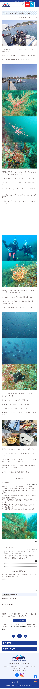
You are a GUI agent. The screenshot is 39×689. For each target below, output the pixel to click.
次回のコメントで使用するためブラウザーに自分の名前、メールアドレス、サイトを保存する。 (19, 615)
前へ (12, 637)
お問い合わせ (12, 683)
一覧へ (19, 637)
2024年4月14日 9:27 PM (29, 485)
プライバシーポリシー (24, 683)
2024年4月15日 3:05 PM (29, 550)
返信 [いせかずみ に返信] (35, 561)
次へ (27, 637)
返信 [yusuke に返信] (35, 541)
